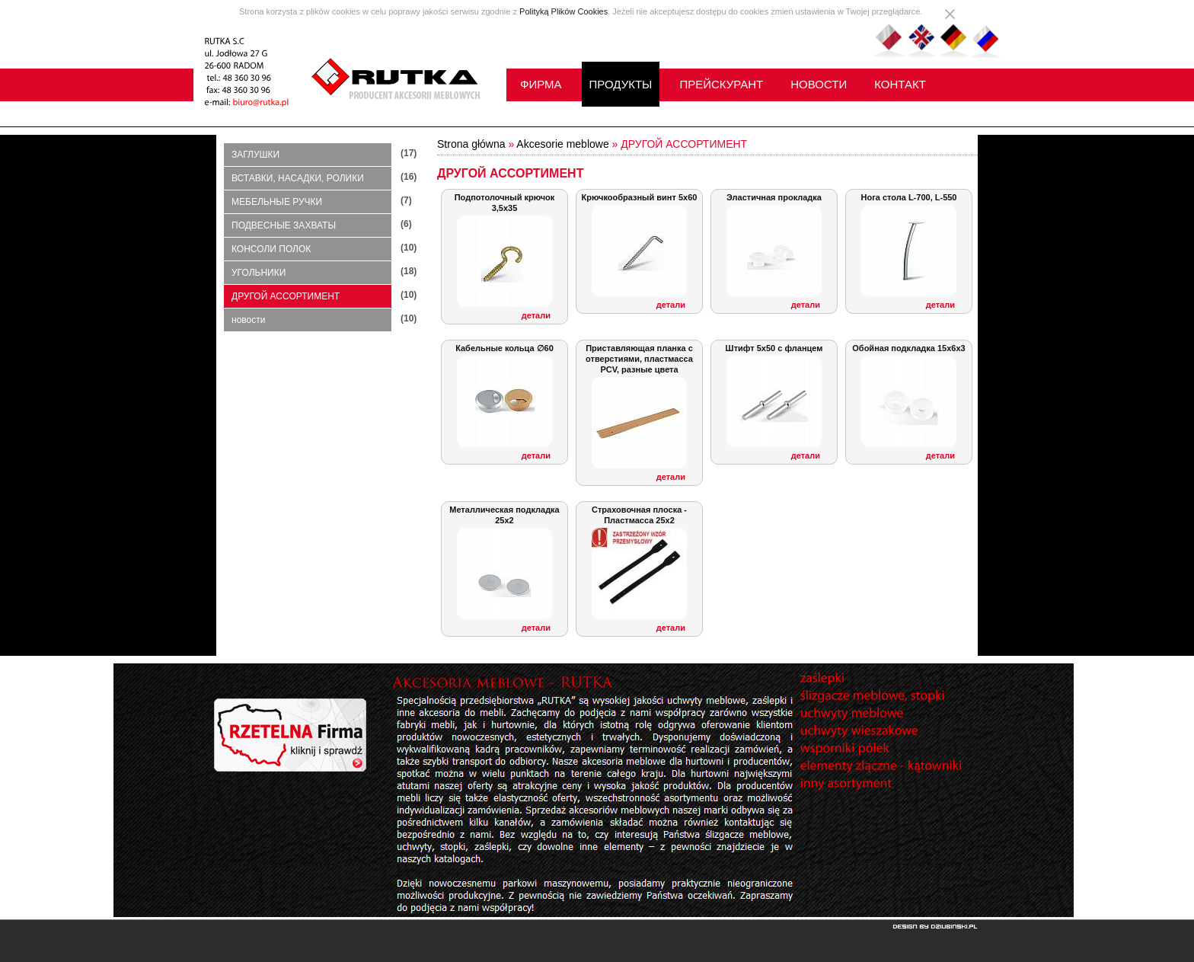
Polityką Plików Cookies (563, 11)
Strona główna (471, 144)
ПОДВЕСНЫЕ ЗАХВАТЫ (283, 225)
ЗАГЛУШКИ (255, 154)
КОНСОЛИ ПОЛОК (271, 249)
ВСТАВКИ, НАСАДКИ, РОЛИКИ (297, 178)
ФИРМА (541, 84)
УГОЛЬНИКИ (258, 272)
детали (536, 315)
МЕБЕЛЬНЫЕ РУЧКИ (276, 202)
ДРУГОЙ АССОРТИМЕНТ (285, 296)
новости (248, 320)
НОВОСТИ (818, 84)
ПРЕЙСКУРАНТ (721, 84)
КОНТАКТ (900, 84)
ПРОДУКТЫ (621, 84)
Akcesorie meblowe (562, 144)
